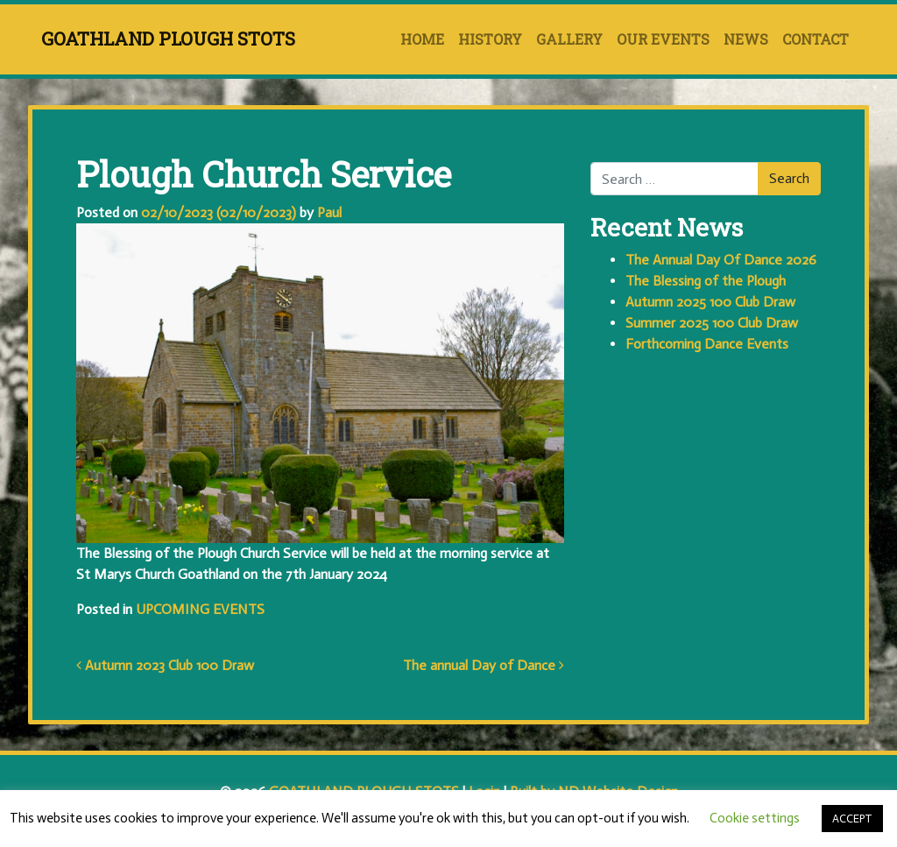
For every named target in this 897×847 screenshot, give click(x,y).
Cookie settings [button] (755, 818)
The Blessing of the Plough (705, 280)
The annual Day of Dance (483, 665)
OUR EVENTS (663, 39)
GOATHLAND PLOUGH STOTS (168, 38)
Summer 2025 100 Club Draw (711, 322)
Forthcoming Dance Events (706, 343)
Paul (328, 212)
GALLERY (569, 39)
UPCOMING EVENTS (200, 609)
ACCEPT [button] (852, 818)
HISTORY (490, 39)
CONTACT (815, 39)
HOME (422, 39)
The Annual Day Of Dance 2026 (720, 259)
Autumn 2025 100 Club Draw (710, 301)
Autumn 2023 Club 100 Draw (165, 665)
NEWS (746, 39)
